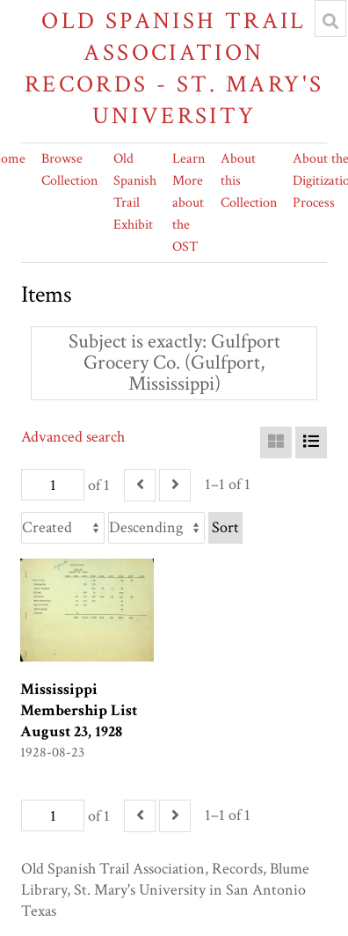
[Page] (52, 485)
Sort (225, 527)
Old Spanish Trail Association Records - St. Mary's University (174, 68)
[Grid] (276, 442)
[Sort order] (156, 528)
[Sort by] (63, 528)
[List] (311, 442)
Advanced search (73, 437)
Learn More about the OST (188, 203)
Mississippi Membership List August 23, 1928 (78, 710)
